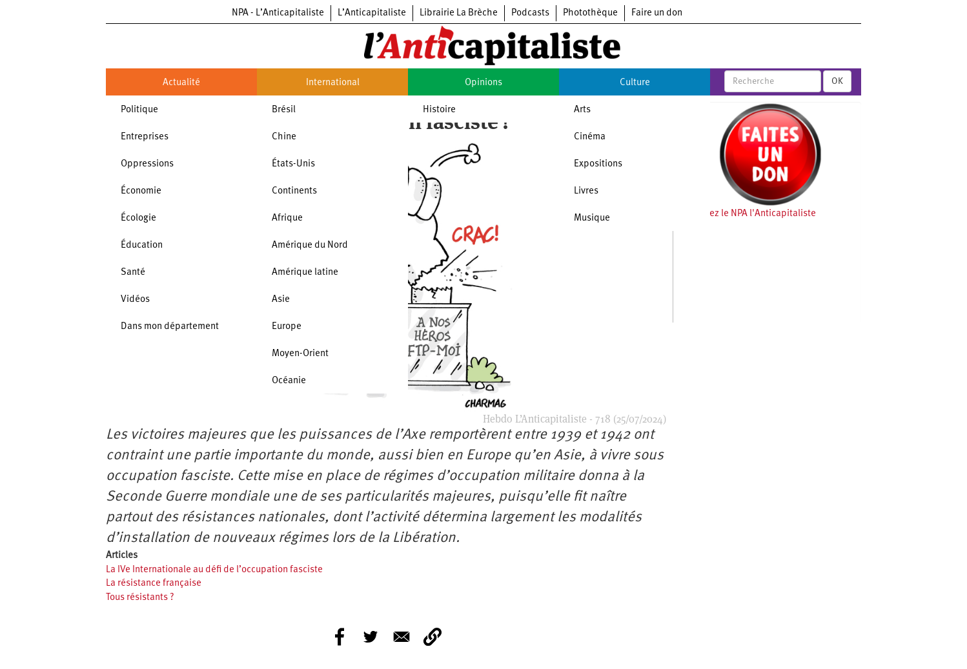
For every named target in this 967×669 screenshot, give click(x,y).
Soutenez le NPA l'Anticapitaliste (748, 214)
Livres (586, 191)
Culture (635, 83)
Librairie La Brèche (459, 13)
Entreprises (144, 137)
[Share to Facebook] (339, 637)
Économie (141, 191)
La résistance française (153, 583)
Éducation (142, 245)
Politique (139, 110)
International (333, 83)
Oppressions (147, 164)
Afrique (287, 218)
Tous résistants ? (140, 598)
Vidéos (135, 300)
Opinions (483, 83)
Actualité (181, 83)
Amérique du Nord (310, 245)
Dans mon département (170, 327)
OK (837, 81)
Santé (133, 272)
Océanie (289, 381)
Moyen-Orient (300, 354)
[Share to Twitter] (370, 637)
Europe (286, 327)
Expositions (598, 164)
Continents (294, 191)
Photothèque (590, 13)
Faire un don (656, 13)
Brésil (284, 110)
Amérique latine (305, 272)
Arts (582, 110)
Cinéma (590, 137)
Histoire (439, 110)
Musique (592, 218)
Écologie (138, 218)
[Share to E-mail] (401, 637)
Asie (281, 300)
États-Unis (293, 164)
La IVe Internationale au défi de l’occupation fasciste (214, 570)
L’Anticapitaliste (372, 13)
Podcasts (530, 13)
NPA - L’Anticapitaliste (278, 13)
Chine (284, 137)
